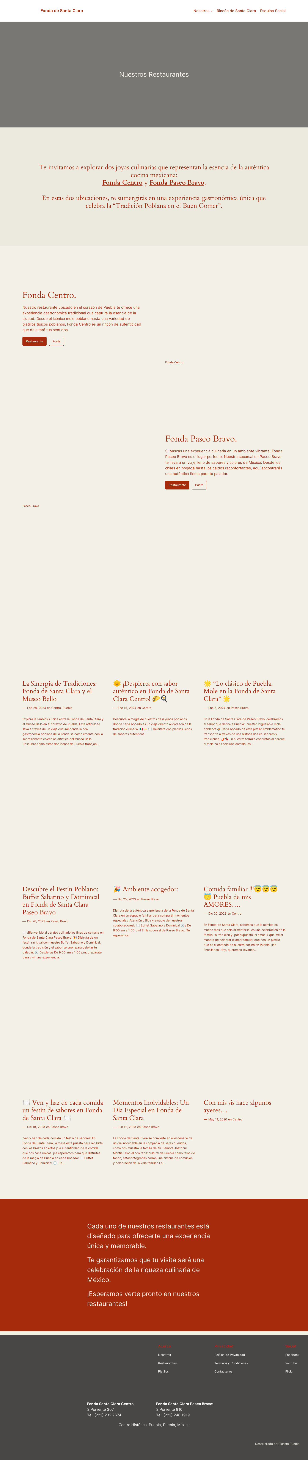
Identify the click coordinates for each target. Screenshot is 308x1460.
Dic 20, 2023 (217, 913)
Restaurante (34, 341)
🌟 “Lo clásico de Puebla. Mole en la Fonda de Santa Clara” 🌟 (240, 691)
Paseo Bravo (239, 708)
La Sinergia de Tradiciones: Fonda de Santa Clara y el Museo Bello (59, 691)
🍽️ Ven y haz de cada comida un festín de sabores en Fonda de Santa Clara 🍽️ (62, 1110)
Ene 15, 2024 (127, 708)
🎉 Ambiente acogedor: (145, 889)
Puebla (67, 708)
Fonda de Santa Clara (62, 10)
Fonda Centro (122, 182)
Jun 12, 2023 (127, 1127)
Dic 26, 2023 (36, 921)
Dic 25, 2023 (127, 899)
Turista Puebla (289, 1444)
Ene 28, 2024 (36, 708)
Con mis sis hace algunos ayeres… (237, 1106)
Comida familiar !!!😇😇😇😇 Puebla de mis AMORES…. (241, 897)
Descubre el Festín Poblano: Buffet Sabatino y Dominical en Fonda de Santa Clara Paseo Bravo (60, 901)
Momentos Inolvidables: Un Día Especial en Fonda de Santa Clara (151, 1110)
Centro (56, 708)
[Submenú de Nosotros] (212, 11)
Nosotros (201, 11)
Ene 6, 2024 (216, 708)
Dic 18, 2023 (36, 1127)
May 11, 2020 (217, 1119)
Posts (56, 341)
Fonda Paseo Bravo (176, 182)
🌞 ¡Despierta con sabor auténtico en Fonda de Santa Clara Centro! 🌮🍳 (151, 691)
